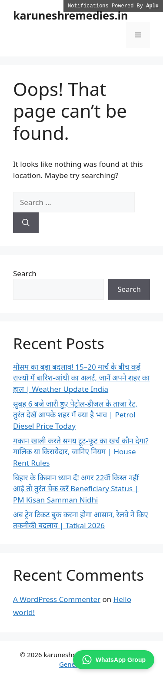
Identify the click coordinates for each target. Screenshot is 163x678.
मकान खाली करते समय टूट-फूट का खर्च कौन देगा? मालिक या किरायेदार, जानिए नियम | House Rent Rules (81, 452)
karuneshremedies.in (70, 15)
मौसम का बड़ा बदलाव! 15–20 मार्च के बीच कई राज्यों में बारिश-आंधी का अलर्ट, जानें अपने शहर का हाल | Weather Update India (81, 378)
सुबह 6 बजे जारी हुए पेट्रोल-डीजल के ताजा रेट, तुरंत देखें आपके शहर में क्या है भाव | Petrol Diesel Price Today (75, 415)
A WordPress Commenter (56, 599)
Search (25, 273)
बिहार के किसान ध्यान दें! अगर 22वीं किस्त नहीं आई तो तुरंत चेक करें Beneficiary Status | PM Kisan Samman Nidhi (76, 489)
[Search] (26, 222)
